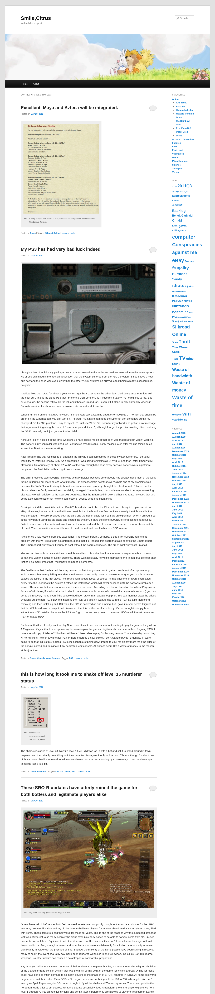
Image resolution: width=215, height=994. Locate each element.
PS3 (71, 658)
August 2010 (178, 582)
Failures (176, 143)
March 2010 (178, 597)
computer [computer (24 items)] (183, 237)
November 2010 (180, 575)
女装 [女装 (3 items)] (180, 419)
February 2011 (179, 564)
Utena (179, 135)
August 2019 (178, 437)
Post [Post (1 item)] (191, 313)
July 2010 (177, 586)
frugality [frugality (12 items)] (180, 268)
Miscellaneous (44, 658)
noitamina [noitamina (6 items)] (180, 312)
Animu (175, 99)
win (73, 771)
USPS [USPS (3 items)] (176, 364)
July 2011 (177, 546)
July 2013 (177, 484)
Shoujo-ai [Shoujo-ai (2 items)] (177, 321)
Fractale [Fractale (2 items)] (189, 261)
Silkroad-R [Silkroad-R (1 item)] (188, 321)
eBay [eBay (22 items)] (178, 260)
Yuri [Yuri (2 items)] (174, 420)
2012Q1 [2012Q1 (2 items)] (183, 191)
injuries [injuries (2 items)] (189, 286)
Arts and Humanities (183, 139)
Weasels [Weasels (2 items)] (177, 414)
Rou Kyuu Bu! (183, 128)
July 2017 (177, 444)
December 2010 (180, 571)
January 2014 (179, 473)
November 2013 (180, 477)
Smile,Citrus (36, 18)
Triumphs (41, 771)
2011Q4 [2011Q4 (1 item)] (175, 192)
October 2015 (179, 455)
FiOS (174, 146)
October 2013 (179, 480)
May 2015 (177, 458)
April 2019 (177, 440)
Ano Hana (181, 102)
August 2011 (178, 542)
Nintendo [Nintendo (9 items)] (180, 306)
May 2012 (177, 513)
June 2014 (177, 469)
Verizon (176, 172)
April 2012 (177, 517)
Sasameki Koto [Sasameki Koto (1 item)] (183, 317)
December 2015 (180, 451)
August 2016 (178, 447)
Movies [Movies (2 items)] (188, 301)
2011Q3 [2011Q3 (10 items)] (185, 186)
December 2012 (180, 499)
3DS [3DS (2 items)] (174, 186)
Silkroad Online (52, 233)
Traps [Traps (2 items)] (175, 359)
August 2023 (178, 433)
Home (25, 84)
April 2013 (177, 487)
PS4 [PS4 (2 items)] (174, 317)
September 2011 (180, 539)
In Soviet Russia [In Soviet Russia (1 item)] (179, 291)
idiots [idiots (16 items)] (178, 285)
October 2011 (179, 535)
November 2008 (180, 604)
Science (56, 658)
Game (33, 233)
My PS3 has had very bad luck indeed (60, 249)
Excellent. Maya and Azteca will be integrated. (69, 107)
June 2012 (177, 509)
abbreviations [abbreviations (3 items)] (181, 195)
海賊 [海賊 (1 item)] (185, 420)
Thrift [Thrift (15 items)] (184, 341)
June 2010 (177, 590)
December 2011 (180, 528)
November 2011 (180, 531)
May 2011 (177, 553)
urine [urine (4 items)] (190, 358)
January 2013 (179, 495)
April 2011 (177, 557)
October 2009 (179, 601)
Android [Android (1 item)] (175, 200)
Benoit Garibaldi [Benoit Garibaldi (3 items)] (182, 215)
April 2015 (177, 462)
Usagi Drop (182, 132)
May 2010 (177, 593)
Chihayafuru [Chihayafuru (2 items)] (179, 230)
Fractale (180, 106)
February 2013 (179, 491)
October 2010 (179, 579)
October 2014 (179, 466)
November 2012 (180, 502)
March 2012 (178, 520)
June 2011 (177, 549)
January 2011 (179, 568)
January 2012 (179, 524)
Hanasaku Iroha (184, 110)
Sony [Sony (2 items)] (175, 342)
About (36, 84)
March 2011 (178, 561)
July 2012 (177, 506)
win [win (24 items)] (186, 414)
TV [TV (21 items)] (182, 358)
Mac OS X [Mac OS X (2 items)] (177, 301)
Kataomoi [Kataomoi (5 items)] (179, 296)
